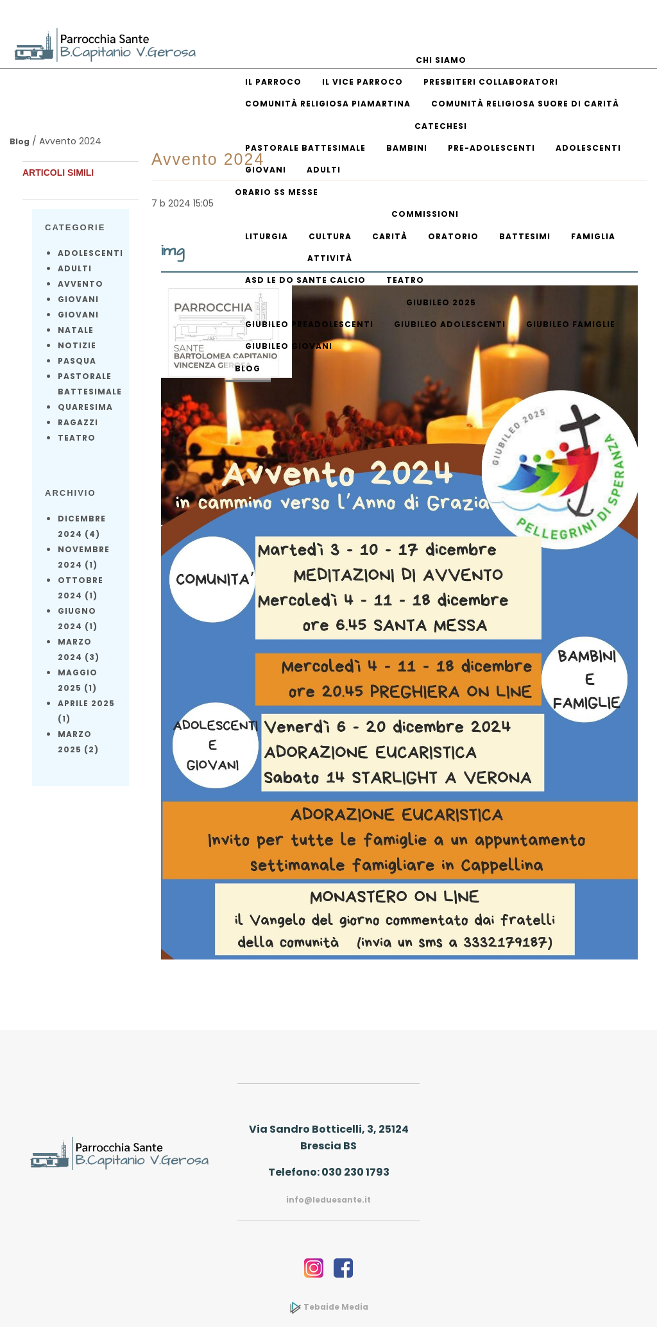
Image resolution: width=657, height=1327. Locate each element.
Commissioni (425, 213)
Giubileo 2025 (441, 302)
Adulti (324, 169)
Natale (76, 330)
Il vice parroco (362, 81)
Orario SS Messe (276, 192)
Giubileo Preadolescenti (309, 324)
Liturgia (266, 236)
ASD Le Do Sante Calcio (305, 280)
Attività (329, 258)
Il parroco (273, 81)
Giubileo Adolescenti (450, 324)
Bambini (406, 147)
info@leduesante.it (328, 1199)
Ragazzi (78, 422)
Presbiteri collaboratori (490, 81)
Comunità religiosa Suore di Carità (525, 103)
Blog (247, 368)
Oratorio (453, 236)
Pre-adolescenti (491, 147)
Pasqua (77, 360)
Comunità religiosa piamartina (328, 103)
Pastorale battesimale (305, 147)
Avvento (80, 283)
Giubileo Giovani (288, 346)
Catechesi (440, 126)
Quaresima (85, 406)
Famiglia (593, 236)
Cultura (330, 236)
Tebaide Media (328, 1306)
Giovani (265, 169)
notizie (77, 345)
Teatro (405, 280)
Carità (389, 236)
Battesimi (524, 236)
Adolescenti (588, 147)
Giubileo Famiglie (570, 324)
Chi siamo (441, 60)
